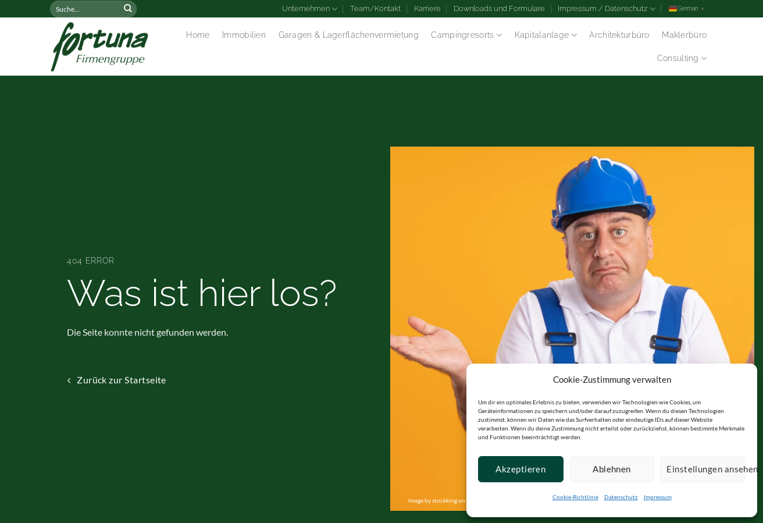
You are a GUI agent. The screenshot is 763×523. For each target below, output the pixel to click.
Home (197, 35)
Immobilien (244, 35)
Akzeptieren (520, 469)
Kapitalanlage (546, 35)
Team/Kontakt (375, 8)
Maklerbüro (684, 35)
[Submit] (128, 8)
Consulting (682, 58)
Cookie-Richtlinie (575, 496)
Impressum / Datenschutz (606, 9)
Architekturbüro (619, 35)
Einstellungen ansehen (706, 469)
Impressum (658, 496)
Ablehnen (612, 469)
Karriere (427, 8)
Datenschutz (621, 496)
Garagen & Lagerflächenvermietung (349, 35)
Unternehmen (309, 9)
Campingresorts (466, 35)
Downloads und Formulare (499, 8)
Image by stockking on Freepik (447, 500)
